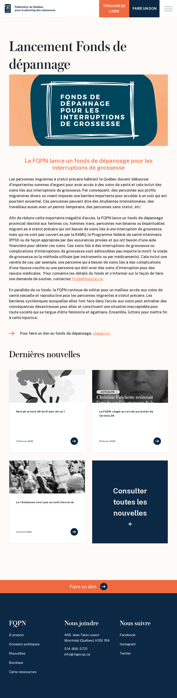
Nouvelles (17, 653)
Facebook (128, 635)
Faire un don (144, 8)
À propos (16, 635)
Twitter (125, 653)
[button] (168, 8)
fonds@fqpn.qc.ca (87, 279)
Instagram (128, 644)
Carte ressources (22, 672)
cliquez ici (101, 333)
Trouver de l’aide (114, 8)
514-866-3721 (76, 649)
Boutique (16, 663)
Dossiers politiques (24, 644)
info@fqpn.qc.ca (77, 654)
